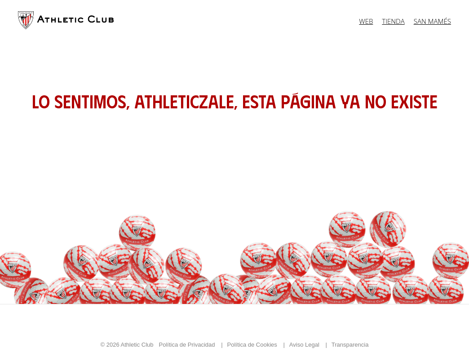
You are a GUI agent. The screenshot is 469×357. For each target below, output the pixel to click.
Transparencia (350, 344)
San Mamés (432, 21)
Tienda (393, 21)
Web (366, 21)
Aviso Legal (305, 344)
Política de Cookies (253, 344)
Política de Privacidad (188, 344)
